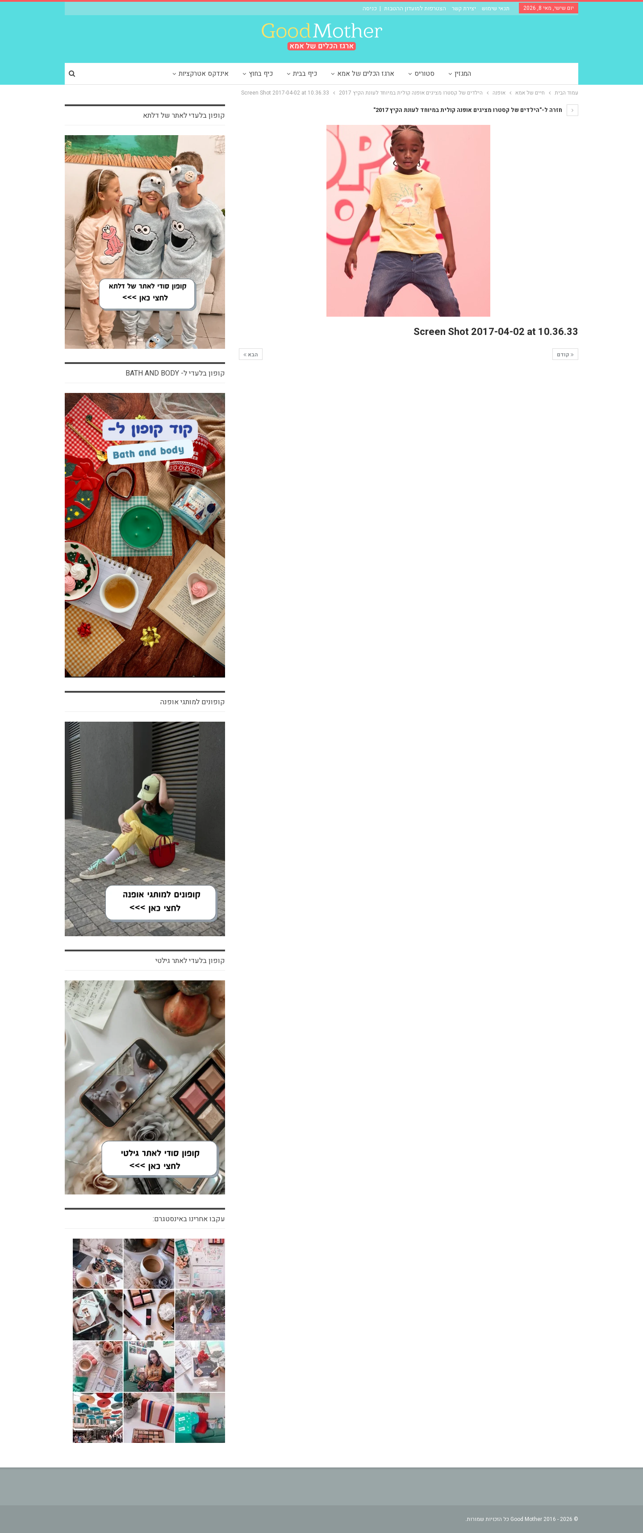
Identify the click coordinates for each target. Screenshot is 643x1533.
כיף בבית (305, 74)
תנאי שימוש (495, 8)
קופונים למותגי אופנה (192, 702)
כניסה (370, 8)
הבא (250, 355)
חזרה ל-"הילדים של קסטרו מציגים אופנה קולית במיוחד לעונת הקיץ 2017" (475, 110)
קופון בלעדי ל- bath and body (175, 373)
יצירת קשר (464, 8)
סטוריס (424, 74)
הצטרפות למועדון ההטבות (415, 8)
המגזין (463, 74)
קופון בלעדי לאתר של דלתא (184, 115)
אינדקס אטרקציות (204, 74)
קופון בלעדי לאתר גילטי (190, 960)
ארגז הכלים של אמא (365, 74)
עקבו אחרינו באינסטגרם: (189, 1219)
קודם (565, 355)
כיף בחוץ (261, 74)
